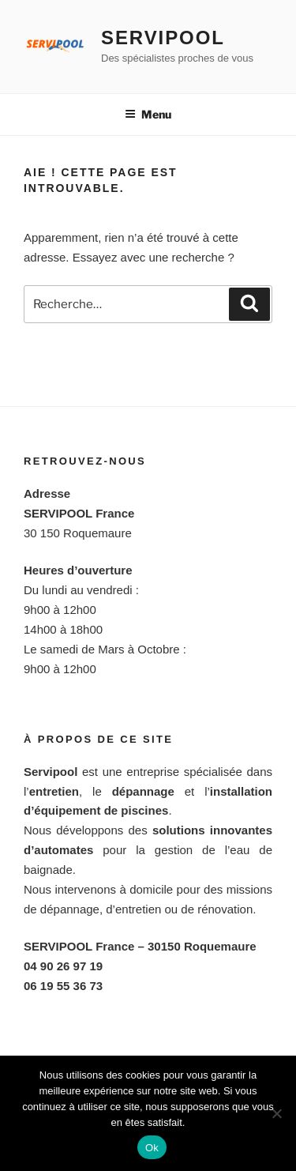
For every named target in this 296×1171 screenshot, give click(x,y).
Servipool (163, 37)
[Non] (276, 1113)
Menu (148, 114)
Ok (152, 1148)
